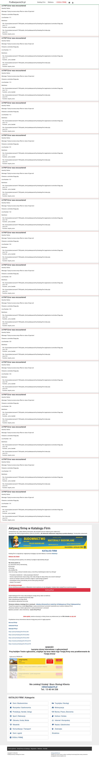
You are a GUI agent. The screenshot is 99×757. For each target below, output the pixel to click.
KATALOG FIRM (49, 551)
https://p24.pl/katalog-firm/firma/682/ (19, 634)
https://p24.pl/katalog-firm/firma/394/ (19, 638)
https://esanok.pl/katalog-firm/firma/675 (20, 641)
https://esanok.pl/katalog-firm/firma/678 (20, 644)
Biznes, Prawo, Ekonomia (62, 712)
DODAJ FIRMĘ (16, 737)
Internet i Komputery (61, 720)
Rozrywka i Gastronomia (20, 707)
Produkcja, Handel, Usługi (21, 712)
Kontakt (45, 748)
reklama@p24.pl (49, 687)
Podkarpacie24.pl (17, 2)
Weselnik (14, 725)
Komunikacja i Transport (20, 729)
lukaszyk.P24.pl (13, 628)
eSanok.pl (54, 553)
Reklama (50, 2)
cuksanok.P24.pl (13, 625)
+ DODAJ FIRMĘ (61, 2)
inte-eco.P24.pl (13, 622)
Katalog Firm (41, 2)
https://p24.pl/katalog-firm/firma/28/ (19, 631)
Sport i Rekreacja (17, 716)
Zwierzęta (57, 729)
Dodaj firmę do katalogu (23, 748)
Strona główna (12, 748)
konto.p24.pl (49, 590)
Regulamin (34, 748)
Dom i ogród (16, 733)
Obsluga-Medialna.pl (55, 753)
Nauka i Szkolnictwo (61, 725)
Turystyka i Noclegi (60, 703)
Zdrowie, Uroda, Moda (19, 720)
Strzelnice (55, 733)
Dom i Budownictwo (19, 703)
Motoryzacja (58, 707)
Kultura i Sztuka (59, 716)
